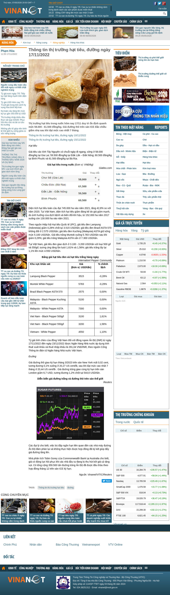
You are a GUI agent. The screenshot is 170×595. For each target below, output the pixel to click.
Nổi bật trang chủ (14, 66)
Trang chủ (3, 21)
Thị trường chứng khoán (135, 415)
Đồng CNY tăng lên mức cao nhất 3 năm (71, 12)
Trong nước (123, 422)
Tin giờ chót (56, 3)
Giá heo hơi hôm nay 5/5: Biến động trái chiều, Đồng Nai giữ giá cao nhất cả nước (38, 30)
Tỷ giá (145, 230)
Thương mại (43, 21)
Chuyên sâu (120, 21)
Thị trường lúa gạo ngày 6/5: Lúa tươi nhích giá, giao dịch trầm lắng (94, 30)
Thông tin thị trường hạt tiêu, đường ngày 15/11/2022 (57, 139)
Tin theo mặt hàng (129, 128)
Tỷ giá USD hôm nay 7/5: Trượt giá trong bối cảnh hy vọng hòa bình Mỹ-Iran (13, 105)
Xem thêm (146, 21)
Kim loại (27, 42)
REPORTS (161, 128)
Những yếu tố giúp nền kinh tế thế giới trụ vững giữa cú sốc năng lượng (14, 131)
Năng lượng (41, 42)
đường (70, 487)
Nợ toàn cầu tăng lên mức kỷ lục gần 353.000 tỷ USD (13, 112)
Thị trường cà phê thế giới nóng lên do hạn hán (151, 58)
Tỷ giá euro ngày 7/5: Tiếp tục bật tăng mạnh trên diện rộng (13, 96)
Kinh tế (12, 21)
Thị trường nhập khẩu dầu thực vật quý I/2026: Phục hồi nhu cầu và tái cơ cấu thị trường (13, 121)
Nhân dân (36, 544)
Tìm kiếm (162, 9)
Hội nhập (106, 21)
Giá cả (69, 21)
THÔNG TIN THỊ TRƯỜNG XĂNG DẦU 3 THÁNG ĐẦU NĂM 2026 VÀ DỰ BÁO (13, 158)
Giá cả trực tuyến (129, 223)
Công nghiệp (26, 21)
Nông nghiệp (59, 42)
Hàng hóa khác (77, 42)
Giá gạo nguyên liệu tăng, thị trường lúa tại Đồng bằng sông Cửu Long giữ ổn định (149, 30)
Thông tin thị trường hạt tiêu (51, 487)
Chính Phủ (10, 544)
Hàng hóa (57, 21)
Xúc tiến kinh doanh (87, 21)
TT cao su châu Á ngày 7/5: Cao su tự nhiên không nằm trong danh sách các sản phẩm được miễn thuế (78, 8)
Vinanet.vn (120, 524)
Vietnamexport (91, 544)
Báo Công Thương (67, 544)
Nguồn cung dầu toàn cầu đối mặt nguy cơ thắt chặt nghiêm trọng (14, 87)
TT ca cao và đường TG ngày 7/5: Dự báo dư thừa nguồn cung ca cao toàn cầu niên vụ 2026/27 (79, 17)
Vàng (134, 230)
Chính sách (136, 21)
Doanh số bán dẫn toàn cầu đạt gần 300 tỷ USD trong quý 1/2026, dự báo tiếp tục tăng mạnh (13, 302)
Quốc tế (138, 422)
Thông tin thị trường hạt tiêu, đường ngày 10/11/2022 (57, 135)
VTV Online (115, 544)
